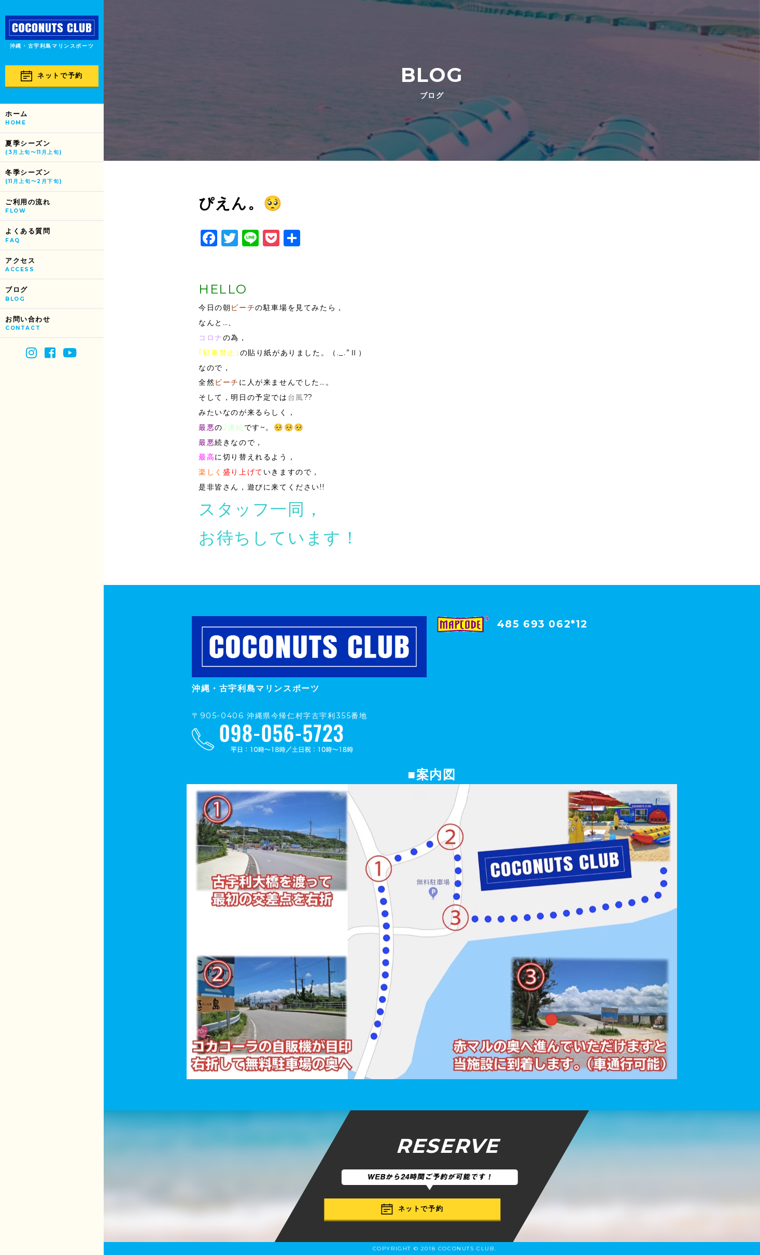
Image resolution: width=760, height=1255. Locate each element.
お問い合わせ (54, 323)
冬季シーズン (54, 177)
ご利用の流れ (54, 206)
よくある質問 (54, 235)
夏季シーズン (54, 148)
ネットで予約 (52, 76)
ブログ (54, 294)
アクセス (54, 265)
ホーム (54, 118)
